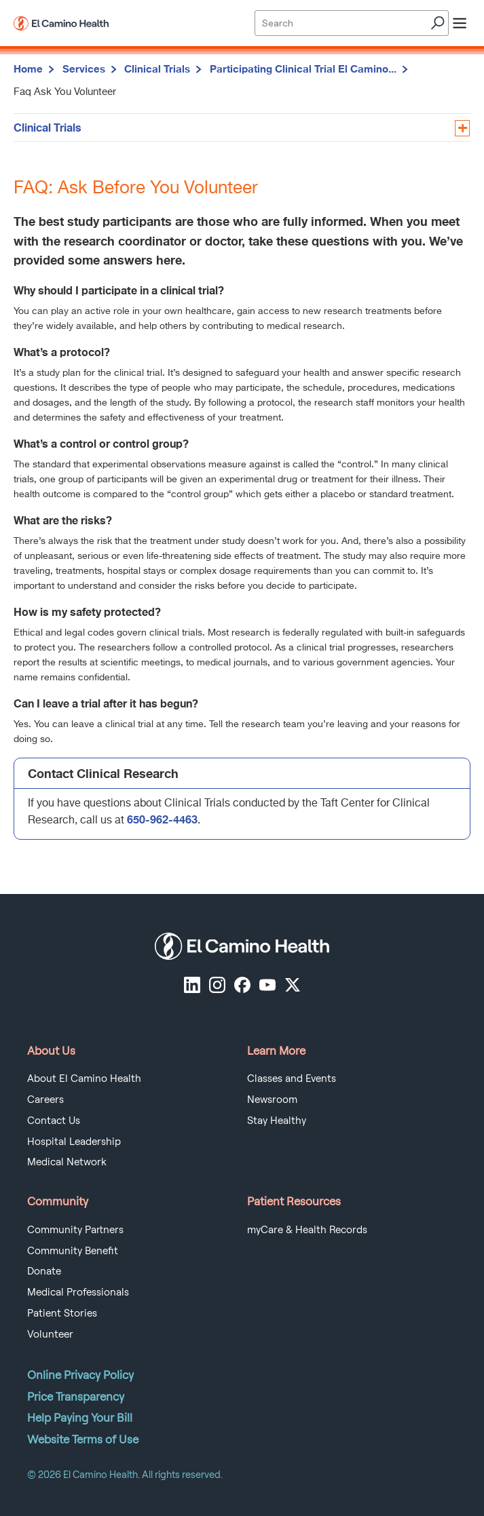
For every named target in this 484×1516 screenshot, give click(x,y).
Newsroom (272, 1099)
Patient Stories (62, 1313)
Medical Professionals (78, 1292)
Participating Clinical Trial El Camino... (303, 68)
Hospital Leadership (74, 1141)
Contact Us (53, 1120)
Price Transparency (75, 1396)
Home (28, 68)
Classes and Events (291, 1078)
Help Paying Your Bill (79, 1417)
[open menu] (459, 23)
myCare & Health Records (307, 1230)
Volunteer (50, 1334)
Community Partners (75, 1230)
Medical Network (67, 1162)
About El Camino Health (84, 1078)
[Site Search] (351, 23)
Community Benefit (72, 1251)
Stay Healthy (276, 1120)
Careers (45, 1099)
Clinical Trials (157, 68)
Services (83, 68)
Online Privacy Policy (80, 1375)
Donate (44, 1271)
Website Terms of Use (82, 1439)
